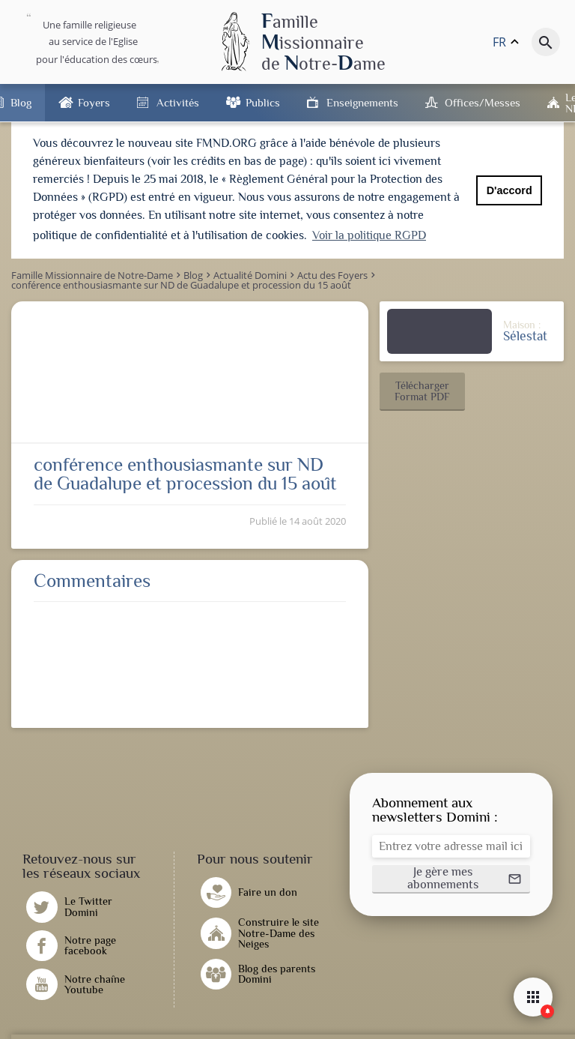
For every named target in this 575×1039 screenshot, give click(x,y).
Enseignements (362, 102)
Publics (263, 102)
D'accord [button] (509, 190)
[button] (422, 391)
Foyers (94, 102)
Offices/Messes (482, 102)
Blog (20, 102)
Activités (177, 102)
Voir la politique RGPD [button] (369, 235)
